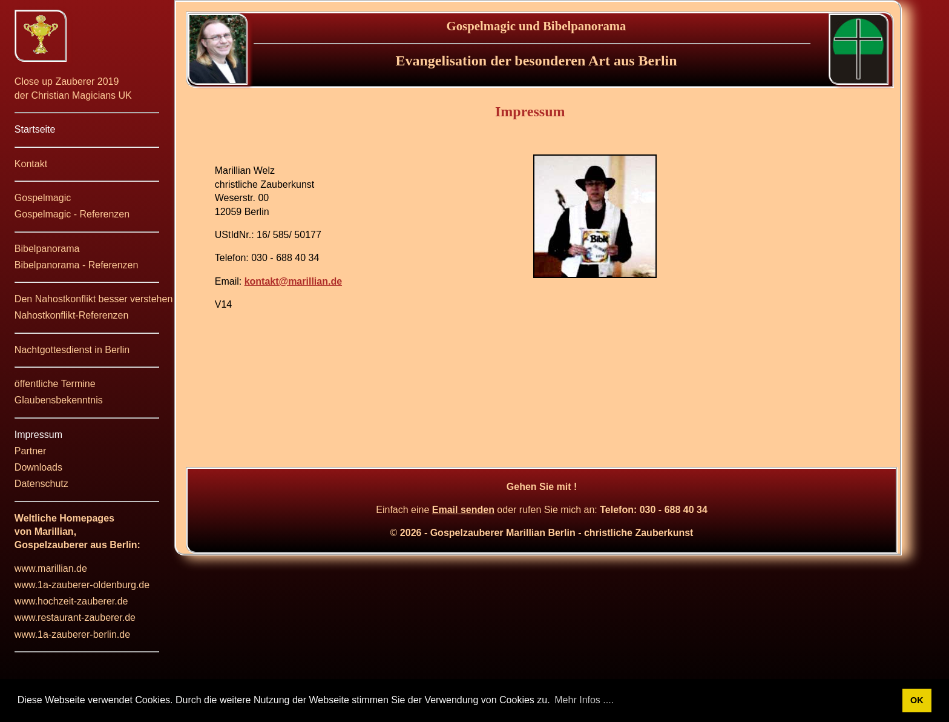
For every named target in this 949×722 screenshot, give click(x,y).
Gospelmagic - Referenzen (72, 214)
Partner (30, 451)
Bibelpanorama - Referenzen (77, 265)
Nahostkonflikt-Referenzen (72, 315)
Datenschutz (41, 484)
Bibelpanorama (47, 248)
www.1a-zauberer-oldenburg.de (82, 585)
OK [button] (917, 700)
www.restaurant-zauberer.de (75, 617)
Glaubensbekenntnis (59, 400)
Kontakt (31, 164)
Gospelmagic (43, 198)
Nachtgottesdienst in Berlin (72, 350)
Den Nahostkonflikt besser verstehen (93, 299)
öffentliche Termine (55, 384)
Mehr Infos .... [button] (584, 700)
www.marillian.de (51, 568)
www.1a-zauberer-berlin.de (72, 634)
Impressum (38, 434)
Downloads (38, 467)
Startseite (35, 129)
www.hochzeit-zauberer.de (71, 601)
